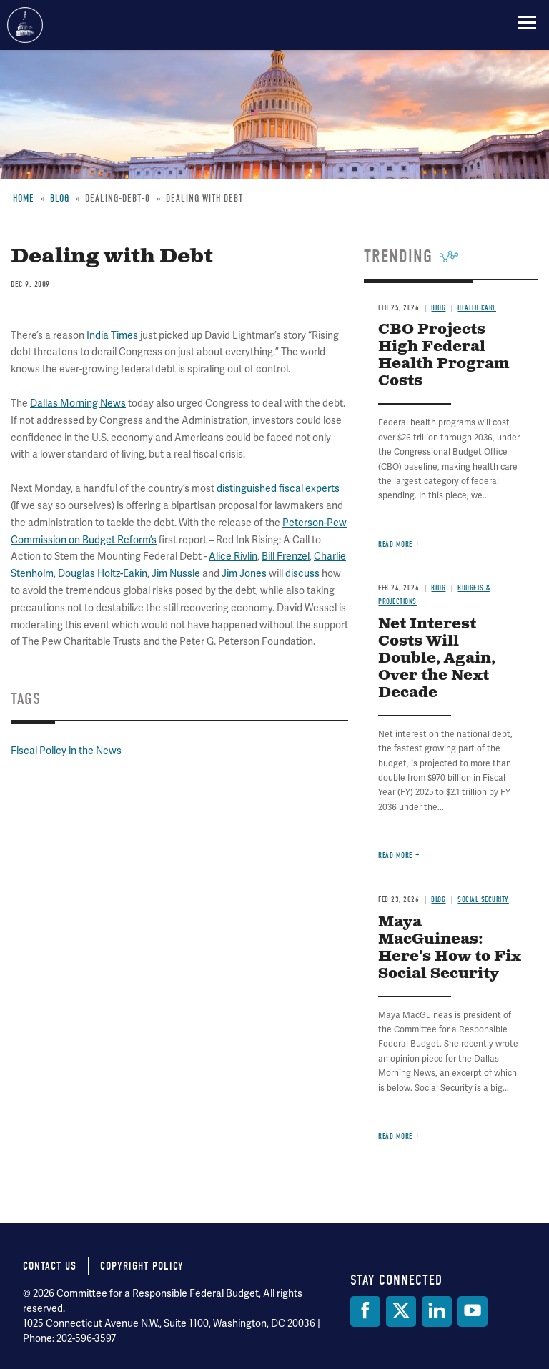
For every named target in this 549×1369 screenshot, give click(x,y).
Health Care (477, 307)
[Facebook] (365, 1311)
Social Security (483, 899)
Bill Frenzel (286, 556)
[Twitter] (401, 1311)
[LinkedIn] (437, 1311)
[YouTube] (473, 1311)
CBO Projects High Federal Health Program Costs (444, 355)
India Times (112, 336)
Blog (59, 198)
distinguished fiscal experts (278, 489)
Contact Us (49, 1266)
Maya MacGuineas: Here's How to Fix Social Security (449, 948)
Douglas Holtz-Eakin (102, 574)
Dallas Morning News (78, 403)
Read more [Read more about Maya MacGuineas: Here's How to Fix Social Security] (395, 1136)
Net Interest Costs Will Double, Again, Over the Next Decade (436, 659)
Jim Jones (244, 574)
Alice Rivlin (233, 556)
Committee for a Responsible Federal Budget (25, 25)
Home (23, 198)
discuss (302, 574)
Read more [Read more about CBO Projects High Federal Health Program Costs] (395, 544)
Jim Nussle (176, 574)
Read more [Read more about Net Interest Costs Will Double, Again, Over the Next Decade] (395, 855)
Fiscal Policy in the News (66, 751)
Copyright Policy (142, 1266)
